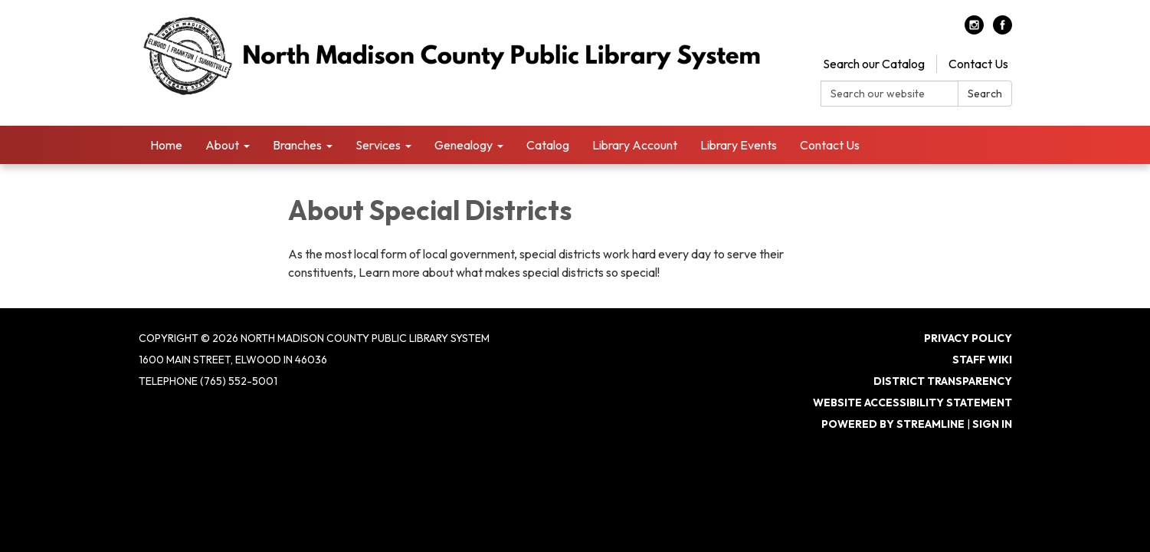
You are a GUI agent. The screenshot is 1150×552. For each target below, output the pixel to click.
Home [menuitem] (166, 145)
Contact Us (978, 63)
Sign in (992, 424)
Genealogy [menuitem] (463, 145)
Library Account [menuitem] (634, 145)
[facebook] (1002, 30)
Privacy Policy (968, 338)
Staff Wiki (982, 359)
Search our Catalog (874, 63)
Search (985, 93)
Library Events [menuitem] (738, 145)
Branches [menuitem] (297, 145)
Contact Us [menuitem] (830, 145)
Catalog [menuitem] (547, 145)
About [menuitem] (222, 145)
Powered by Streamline (893, 424)
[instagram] (974, 30)
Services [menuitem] (378, 145)
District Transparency (942, 381)
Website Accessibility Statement (912, 402)
